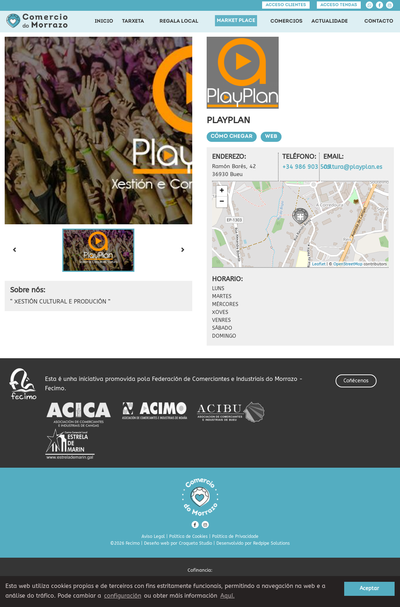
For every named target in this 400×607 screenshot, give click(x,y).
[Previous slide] (14, 250)
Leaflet (318, 264)
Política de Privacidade (235, 536)
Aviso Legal (153, 536)
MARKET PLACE (236, 20)
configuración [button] (122, 595)
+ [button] (221, 191)
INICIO (104, 21)
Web (272, 136)
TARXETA (133, 21)
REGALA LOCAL (178, 21)
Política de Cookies (188, 536)
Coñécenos (356, 381)
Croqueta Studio (195, 543)
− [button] (221, 202)
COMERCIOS (286, 21)
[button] (98, 250)
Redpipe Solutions (271, 543)
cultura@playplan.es (352, 166)
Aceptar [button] (369, 588)
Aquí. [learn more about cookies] (227, 595)
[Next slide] (183, 250)
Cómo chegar (232, 136)
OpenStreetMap (348, 264)
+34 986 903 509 (306, 166)
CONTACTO (378, 21)
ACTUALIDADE (329, 21)
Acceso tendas (338, 5)
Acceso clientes (286, 5)
